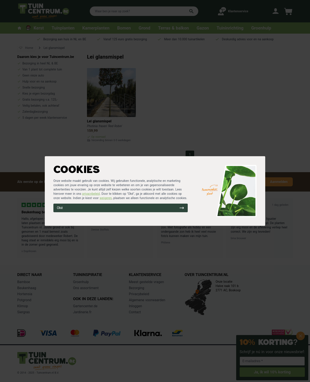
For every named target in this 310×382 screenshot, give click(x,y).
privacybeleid (91, 193)
